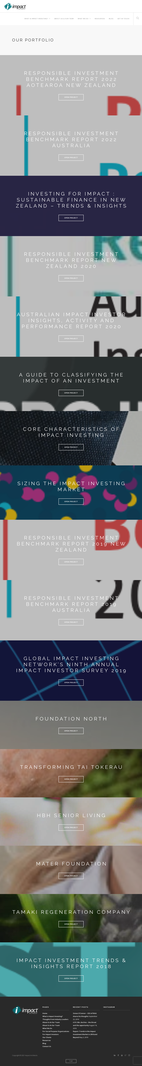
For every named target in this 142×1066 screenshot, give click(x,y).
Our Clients (46, 1037)
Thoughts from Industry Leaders (55, 1019)
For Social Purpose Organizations (55, 1031)
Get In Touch (123, 19)
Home (44, 1013)
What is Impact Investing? (36, 19)
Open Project (71, 97)
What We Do (83, 19)
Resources (100, 19)
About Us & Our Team (64, 19)
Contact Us (46, 1046)
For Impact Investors (50, 1034)
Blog (111, 19)
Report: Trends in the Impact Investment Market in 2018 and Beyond (85, 1034)
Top (71, 1061)
